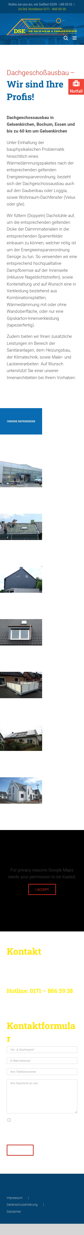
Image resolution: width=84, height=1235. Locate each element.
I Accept (42, 889)
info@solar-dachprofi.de (59, 1136)
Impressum (14, 1198)
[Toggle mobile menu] (75, 38)
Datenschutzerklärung (45, 1119)
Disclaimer (14, 1211)
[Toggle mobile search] (66, 38)
